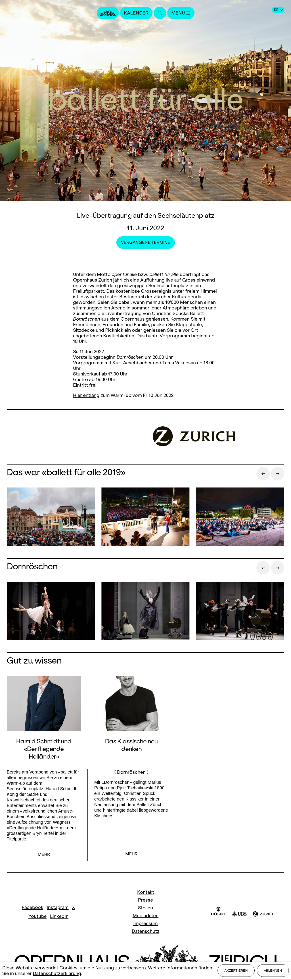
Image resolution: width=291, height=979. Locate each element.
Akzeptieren (236, 970)
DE (278, 10)
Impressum (145, 923)
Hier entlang (86, 395)
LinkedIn (59, 916)
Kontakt (145, 892)
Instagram (58, 907)
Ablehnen (273, 970)
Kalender (136, 12)
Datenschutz (145, 931)
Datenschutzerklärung (57, 973)
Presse (145, 900)
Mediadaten (146, 916)
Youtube (37, 916)
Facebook (32, 907)
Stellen (145, 908)
